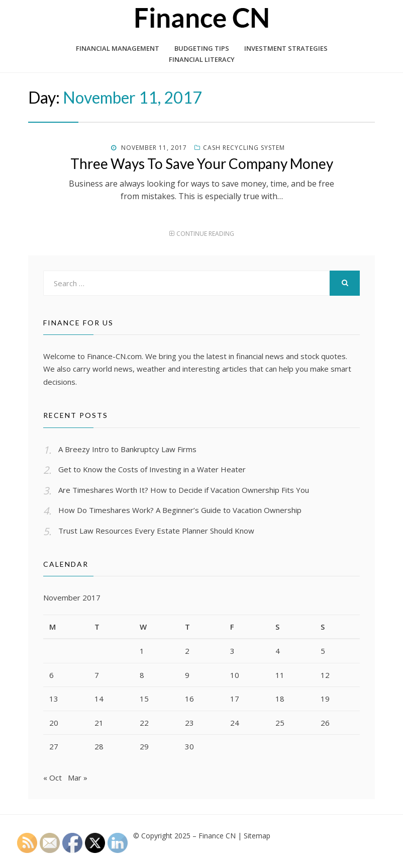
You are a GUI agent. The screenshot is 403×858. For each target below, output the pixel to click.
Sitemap (257, 836)
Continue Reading (205, 233)
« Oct (52, 779)
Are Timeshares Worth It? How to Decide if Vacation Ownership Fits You (183, 490)
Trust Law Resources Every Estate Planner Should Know (156, 531)
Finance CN (217, 836)
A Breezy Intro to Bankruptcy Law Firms (127, 449)
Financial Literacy (202, 59)
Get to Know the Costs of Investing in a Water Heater (152, 469)
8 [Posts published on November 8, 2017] (142, 675)
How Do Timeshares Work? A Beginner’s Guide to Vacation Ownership (179, 510)
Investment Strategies (286, 48)
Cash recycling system (244, 147)
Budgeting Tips (201, 48)
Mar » (77, 779)
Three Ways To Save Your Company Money (201, 163)
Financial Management (117, 48)
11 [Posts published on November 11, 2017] (279, 675)
